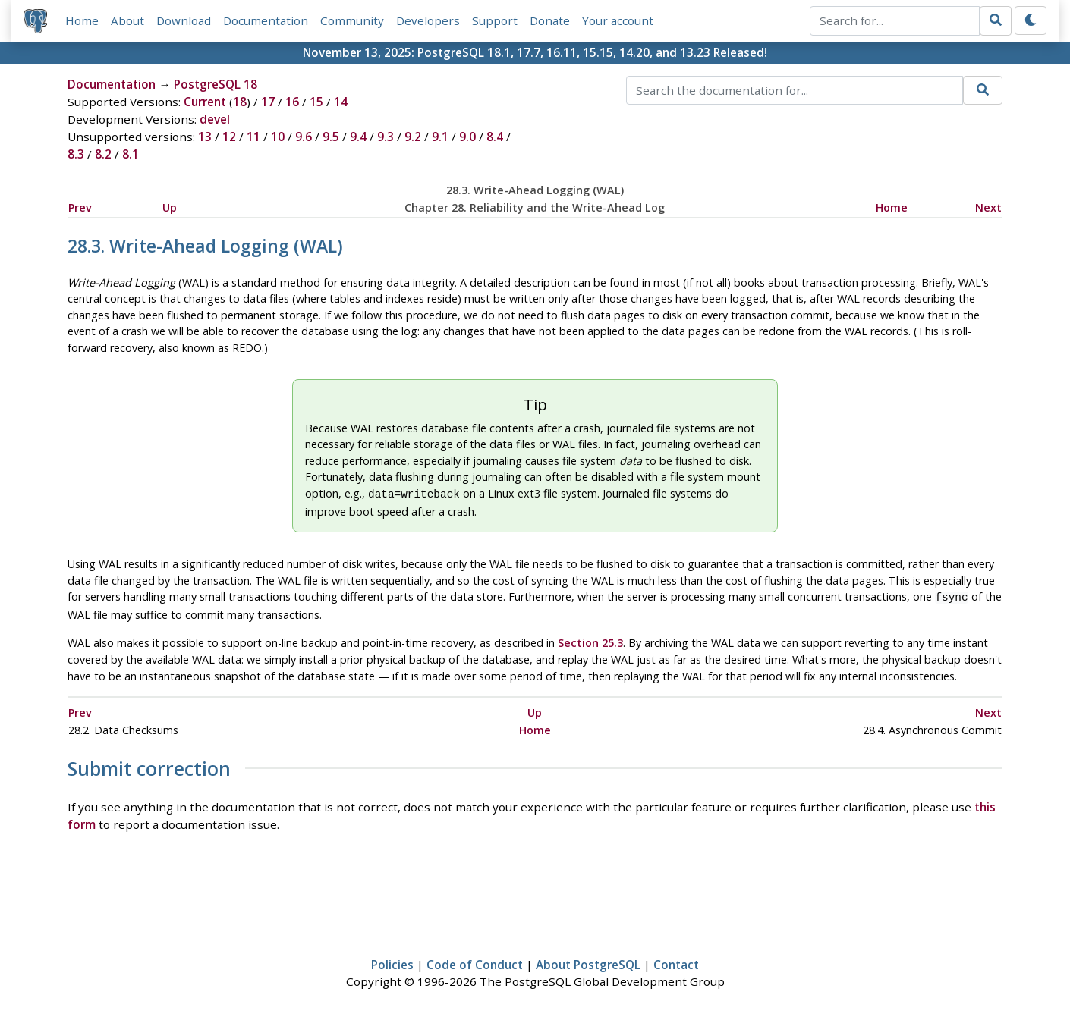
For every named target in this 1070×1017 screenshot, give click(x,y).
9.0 (467, 136)
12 (229, 136)
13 (205, 136)
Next (988, 207)
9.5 (331, 136)
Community (352, 20)
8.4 (494, 136)
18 (240, 101)
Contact (676, 961)
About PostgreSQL (588, 961)
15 (316, 101)
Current (205, 101)
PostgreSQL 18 (215, 84)
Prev (80, 207)
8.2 (103, 154)
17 (268, 101)
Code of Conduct (474, 961)
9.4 (358, 136)
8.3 (76, 154)
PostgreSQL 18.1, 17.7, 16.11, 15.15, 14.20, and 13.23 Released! (592, 52)
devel (215, 119)
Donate (550, 20)
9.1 (440, 136)
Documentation (265, 20)
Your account (617, 20)
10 (278, 136)
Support (495, 20)
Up (169, 207)
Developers (428, 20)
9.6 (303, 136)
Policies (392, 961)
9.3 (385, 136)
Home (82, 20)
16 (292, 101)
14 (341, 101)
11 (253, 136)
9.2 (412, 136)
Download (183, 20)
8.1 (130, 154)
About (127, 20)
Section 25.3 (590, 639)
